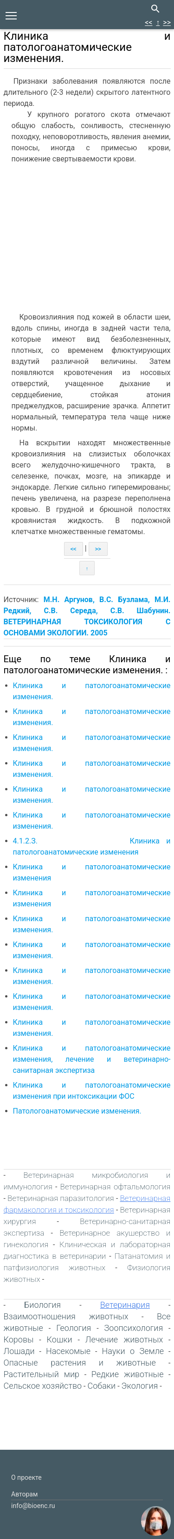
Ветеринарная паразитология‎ (60, 1198)
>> (167, 22)
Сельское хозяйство (43, 1386)
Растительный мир (42, 1374)
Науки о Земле (133, 1351)
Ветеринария (125, 1305)
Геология (73, 1328)
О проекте (26, 1477)
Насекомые (68, 1351)
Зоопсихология (133, 1328)
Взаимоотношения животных (66, 1316)
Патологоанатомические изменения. (78, 1111)
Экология (140, 1386)
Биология (42, 1305)
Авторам (24, 1494)
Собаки (101, 1386)
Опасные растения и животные (80, 1362)
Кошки (59, 1339)
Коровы (19, 1339)
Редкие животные (127, 1374)
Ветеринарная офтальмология (115, 1186)
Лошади (19, 1351)
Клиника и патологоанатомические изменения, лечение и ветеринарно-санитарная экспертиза (92, 1059)
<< (148, 22)
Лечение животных (124, 1339)
